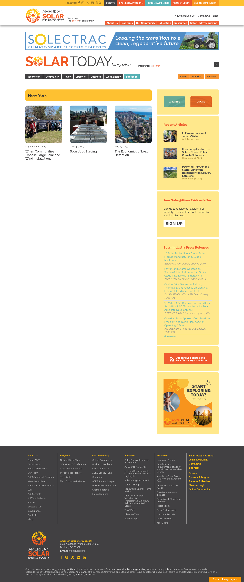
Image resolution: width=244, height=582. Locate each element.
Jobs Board (162, 522)
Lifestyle (81, 76)
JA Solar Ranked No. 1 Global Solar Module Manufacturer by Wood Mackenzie (184, 256)
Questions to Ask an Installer (167, 493)
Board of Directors (37, 468)
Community (52, 76)
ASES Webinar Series (135, 466)
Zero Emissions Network (72, 481)
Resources (180, 23)
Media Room (163, 505)
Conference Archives (71, 468)
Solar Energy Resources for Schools (137, 461)
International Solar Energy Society (128, 569)
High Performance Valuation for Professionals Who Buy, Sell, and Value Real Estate (137, 500)
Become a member (158, 3)
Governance (34, 510)
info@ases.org (76, 550)
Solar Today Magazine (203, 23)
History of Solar (132, 514)
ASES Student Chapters (104, 481)
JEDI (30, 489)
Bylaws (31, 502)
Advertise (196, 76)
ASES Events (34, 493)
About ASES (34, 459)
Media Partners (100, 493)
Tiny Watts (65, 476)
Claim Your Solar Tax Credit (167, 486)
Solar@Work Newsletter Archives (169, 500)
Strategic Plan (35, 506)
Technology (34, 76)
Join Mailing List (185, 15)
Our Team (33, 472)
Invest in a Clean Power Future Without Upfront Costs (169, 478)
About (183, 76)
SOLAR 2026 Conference (73, 464)
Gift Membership (100, 489)
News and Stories (166, 459)
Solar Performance (166, 509)
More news (170, 336)
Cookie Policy (73, 569)
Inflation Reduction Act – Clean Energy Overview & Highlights (138, 473)
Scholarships (131, 518)
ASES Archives (164, 518)
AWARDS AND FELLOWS (41, 485)
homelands (81, 571)
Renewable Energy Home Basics (138, 489)
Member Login (181, 3)
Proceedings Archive (71, 472)
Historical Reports (166, 514)
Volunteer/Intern (37, 481)
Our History (34, 464)
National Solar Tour (70, 459)
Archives (212, 76)
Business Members (102, 464)
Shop (30, 519)
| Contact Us (203, 15)
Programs (127, 23)
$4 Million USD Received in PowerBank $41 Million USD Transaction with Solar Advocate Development (187, 306)
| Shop (215, 15)
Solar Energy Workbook (137, 480)
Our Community (145, 23)
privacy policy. (164, 569)
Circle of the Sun (100, 468)
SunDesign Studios (85, 574)
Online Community (205, 3)
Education (165, 23)
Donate (110, 3)
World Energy (113, 76)
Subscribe (131, 76)
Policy (67, 76)
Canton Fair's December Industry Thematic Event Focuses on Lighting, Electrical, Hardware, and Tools (186, 287)
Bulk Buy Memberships (104, 485)
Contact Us (33, 515)
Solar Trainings (132, 484)
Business (96, 76)
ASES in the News (37, 498)
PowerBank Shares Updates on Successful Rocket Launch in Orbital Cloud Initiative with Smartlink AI (185, 272)
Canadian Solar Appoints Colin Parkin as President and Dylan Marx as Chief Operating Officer (187, 321)
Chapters (97, 476)
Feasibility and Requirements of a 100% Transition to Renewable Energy (169, 468)
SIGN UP (174, 223)
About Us (112, 23)
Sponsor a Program (131, 3)
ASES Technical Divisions (41, 476)
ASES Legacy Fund (102, 472)
